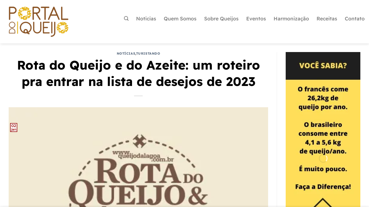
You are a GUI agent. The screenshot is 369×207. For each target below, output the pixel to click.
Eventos (256, 18)
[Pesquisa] (126, 18)
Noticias (146, 18)
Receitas (327, 18)
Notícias (126, 53)
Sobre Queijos (221, 18)
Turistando (148, 53)
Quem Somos (180, 18)
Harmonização (291, 18)
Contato (355, 18)
